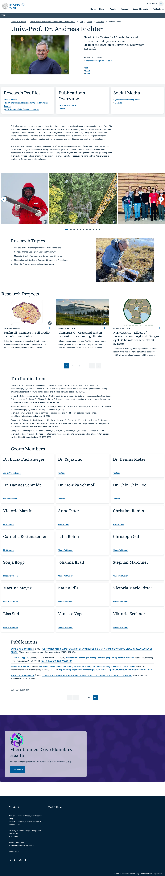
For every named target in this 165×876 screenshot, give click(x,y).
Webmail (52, 818)
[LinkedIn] (15, 860)
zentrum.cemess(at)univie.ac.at (22, 845)
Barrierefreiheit (146, 874)
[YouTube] (20, 860)
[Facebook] (25, 860)
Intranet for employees (57, 832)
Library (52, 837)
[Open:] (24, 198)
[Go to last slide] (4, 199)
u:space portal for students (59, 822)
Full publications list (68, 105)
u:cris (87, 70)
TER (3, 15)
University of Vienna (18, 22)
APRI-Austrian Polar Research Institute (22, 109)
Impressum (158, 874)
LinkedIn (118, 103)
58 (90, 698)
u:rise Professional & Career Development (64, 846)
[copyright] (66, 71)
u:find (87, 73)
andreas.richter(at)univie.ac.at (99, 61)
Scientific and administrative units (62, 842)
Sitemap (117, 874)
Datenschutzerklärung (130, 874)
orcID (62, 108)
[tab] (66, 229)
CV (86, 67)
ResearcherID (11, 99)
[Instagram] (10, 860)
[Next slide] (161, 199)
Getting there (13, 851)
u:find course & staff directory (60, 827)
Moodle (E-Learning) (57, 813)
